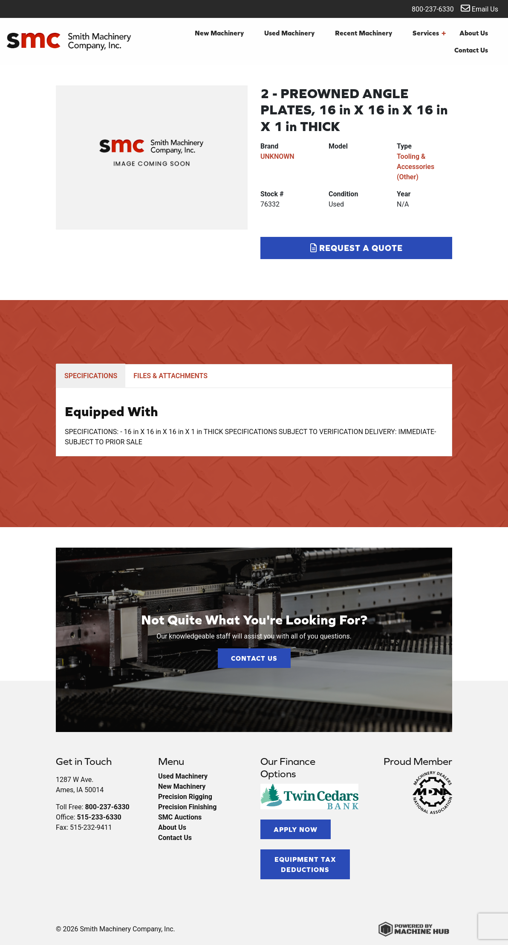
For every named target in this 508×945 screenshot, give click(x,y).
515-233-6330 (99, 817)
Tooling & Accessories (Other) (415, 166)
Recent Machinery (363, 33)
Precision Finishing (187, 807)
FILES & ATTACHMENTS (170, 376)
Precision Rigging (185, 797)
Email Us (479, 8)
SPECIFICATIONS (90, 376)
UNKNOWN (277, 156)
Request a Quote (356, 248)
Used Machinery (289, 33)
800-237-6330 (427, 8)
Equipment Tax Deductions (305, 864)
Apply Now (296, 829)
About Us (473, 33)
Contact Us (471, 50)
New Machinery (219, 33)
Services (429, 33)
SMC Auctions (180, 817)
